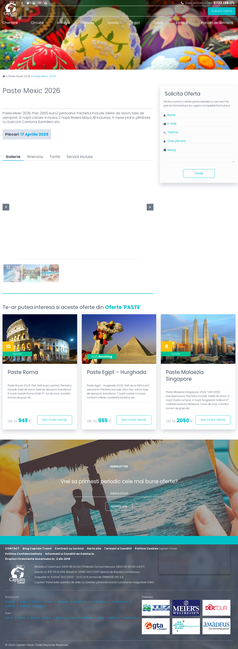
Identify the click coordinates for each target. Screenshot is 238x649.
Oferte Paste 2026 (19, 76)
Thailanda (130, 618)
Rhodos (36, 601)
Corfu (48, 601)
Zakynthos (79, 601)
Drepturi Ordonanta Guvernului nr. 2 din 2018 (37, 559)
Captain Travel (168, 549)
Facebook (22, 3)
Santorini (62, 601)
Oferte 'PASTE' (123, 307)
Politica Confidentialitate (23, 554)
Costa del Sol (119, 601)
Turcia (9, 618)
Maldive (114, 618)
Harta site (94, 549)
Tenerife (10, 606)
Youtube (34, 3)
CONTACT (12, 549)
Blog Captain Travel (37, 549)
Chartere (10, 22)
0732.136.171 (223, 2)
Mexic (101, 618)
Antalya (63, 22)
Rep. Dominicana (82, 618)
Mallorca (25, 606)
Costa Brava (99, 601)
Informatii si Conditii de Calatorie (69, 554)
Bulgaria (61, 618)
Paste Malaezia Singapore (185, 375)
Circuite (37, 22)
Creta (22, 601)
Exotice (182, 22)
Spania (113, 22)
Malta (38, 606)
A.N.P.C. (141, 566)
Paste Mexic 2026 (45, 76)
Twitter (28, 3)
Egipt (136, 22)
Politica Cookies (146, 549)
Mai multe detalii (54, 420)
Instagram (39, 3)
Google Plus (45, 3)
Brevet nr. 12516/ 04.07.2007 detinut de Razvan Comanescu (103, 572)
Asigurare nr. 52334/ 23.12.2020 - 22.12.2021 (61, 577)
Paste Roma (23, 372)
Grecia (88, 22)
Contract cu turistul (69, 549)
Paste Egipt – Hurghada (116, 372)
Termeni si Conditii (118, 549)
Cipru (47, 618)
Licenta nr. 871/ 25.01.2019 (49, 572)
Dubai (158, 22)
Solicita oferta (221, 11)
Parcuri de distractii (217, 22)
